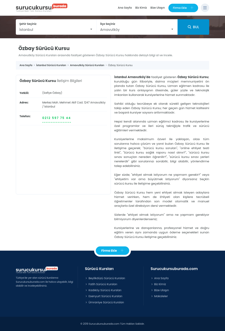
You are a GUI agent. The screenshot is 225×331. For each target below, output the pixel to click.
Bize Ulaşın (157, 8)
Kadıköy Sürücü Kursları (103, 290)
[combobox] (56, 29)
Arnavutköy (97, 102)
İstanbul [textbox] (26, 29)
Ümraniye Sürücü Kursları (104, 302)
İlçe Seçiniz (107, 24)
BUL (193, 26)
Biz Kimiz (141, 8)
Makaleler (159, 296)
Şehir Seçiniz (28, 24)
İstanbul (49, 106)
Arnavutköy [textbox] (110, 29)
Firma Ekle (183, 8)
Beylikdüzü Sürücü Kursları (105, 278)
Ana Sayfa (125, 8)
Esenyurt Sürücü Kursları (103, 296)
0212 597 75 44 (56, 118)
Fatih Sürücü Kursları (101, 284)
